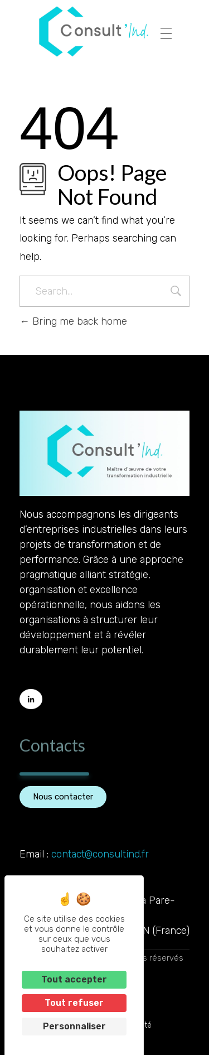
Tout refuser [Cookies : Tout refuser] (74, 1003)
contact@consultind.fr (100, 854)
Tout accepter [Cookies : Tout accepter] (74, 979)
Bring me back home (73, 321)
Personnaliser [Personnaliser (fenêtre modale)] (74, 1026)
